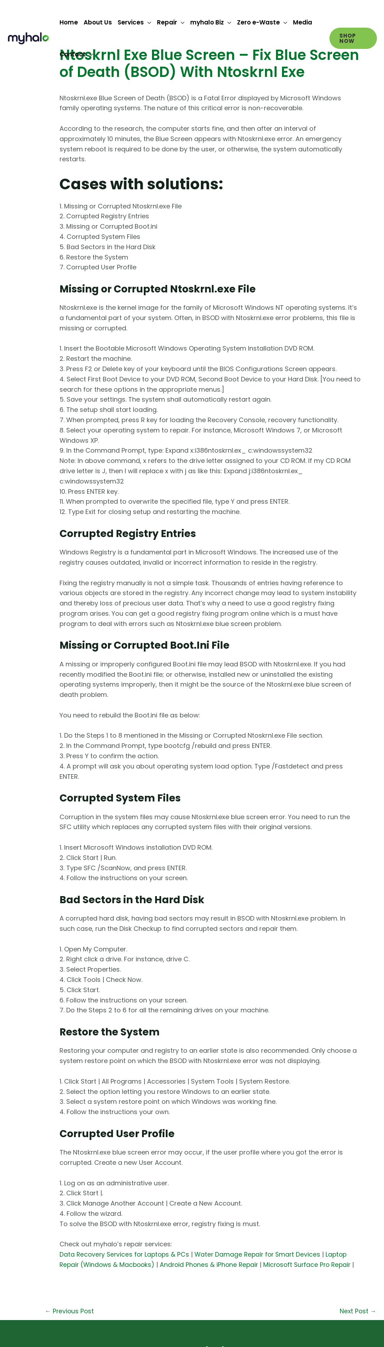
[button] (353, 38)
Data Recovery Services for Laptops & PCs (126, 1254)
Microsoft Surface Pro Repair (314, 1264)
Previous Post (70, 1321)
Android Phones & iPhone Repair (213, 1264)
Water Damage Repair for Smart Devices (262, 1254)
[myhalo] (28, 37)
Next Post (357, 1321)
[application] (147, 22)
